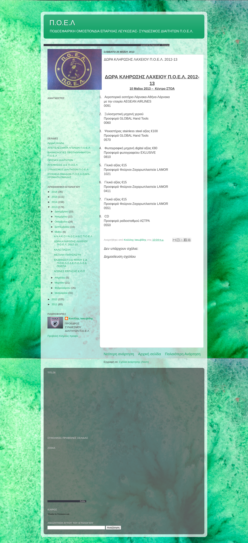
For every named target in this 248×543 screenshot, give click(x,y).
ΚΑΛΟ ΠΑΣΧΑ (62, 249)
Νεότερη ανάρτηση (119, 354)
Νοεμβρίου (61, 216)
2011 (55, 304)
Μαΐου (59, 231)
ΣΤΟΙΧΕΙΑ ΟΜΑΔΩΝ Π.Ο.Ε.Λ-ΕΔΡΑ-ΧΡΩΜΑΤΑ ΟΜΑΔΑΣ (68, 176)
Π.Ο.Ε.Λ (62, 23)
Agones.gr (155, 45)
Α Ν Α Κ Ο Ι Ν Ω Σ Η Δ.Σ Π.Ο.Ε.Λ (73, 236)
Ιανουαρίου (61, 292)
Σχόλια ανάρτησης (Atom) (134, 361)
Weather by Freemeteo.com (58, 514)
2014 (55, 202)
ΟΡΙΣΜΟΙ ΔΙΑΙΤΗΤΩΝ (60, 160)
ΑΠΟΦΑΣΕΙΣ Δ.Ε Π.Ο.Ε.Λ (62, 164)
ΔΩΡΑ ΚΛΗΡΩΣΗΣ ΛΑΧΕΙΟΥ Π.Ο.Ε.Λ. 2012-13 (71, 243)
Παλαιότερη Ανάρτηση (183, 354)
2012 (55, 299)
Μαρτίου (60, 282)
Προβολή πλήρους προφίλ (62, 335)
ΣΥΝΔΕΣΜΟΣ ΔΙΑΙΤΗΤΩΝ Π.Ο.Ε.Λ (67, 169)
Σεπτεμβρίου (62, 226)
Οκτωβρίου (61, 221)
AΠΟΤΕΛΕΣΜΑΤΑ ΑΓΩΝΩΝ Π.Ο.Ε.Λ (68, 147)
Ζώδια (82, 501)
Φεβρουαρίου (63, 287)
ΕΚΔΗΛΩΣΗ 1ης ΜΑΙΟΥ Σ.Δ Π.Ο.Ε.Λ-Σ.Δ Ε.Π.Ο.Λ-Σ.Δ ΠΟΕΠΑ (70, 262)
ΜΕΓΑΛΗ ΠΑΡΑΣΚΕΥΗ (67, 254)
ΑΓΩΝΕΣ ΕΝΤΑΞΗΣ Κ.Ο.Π (69, 271)
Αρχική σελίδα (149, 354)
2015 (55, 196)
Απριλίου (60, 277)
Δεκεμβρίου (62, 211)
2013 (55, 207)
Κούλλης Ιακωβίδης (81, 318)
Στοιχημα (166, 45)
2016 (55, 191)
